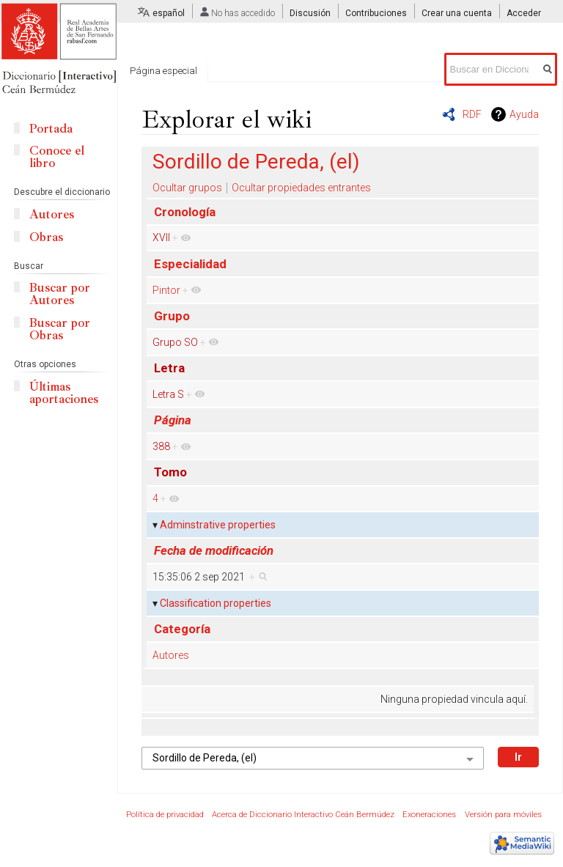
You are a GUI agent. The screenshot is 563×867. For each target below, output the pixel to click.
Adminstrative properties (218, 525)
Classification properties (215, 603)
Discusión (310, 13)
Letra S (168, 394)
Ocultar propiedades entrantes (301, 187)
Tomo (170, 472)
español (168, 13)
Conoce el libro (56, 156)
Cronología (185, 211)
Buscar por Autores (59, 293)
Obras (46, 237)
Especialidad (190, 264)
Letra (169, 368)
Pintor (166, 290)
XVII (161, 237)
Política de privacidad (165, 814)
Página (172, 420)
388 (161, 446)
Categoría (182, 628)
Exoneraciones (429, 814)
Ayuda (524, 114)
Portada (51, 128)
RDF (472, 114)
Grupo (172, 316)
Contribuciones (376, 13)
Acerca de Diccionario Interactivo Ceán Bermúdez (303, 814)
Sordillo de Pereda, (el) (256, 162)
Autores (170, 655)
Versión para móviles (503, 814)
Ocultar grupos (187, 187)
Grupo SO (175, 342)
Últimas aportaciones (63, 392)
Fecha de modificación (213, 550)
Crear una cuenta (457, 13)
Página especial (163, 70)
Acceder (524, 13)
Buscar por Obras (59, 329)
